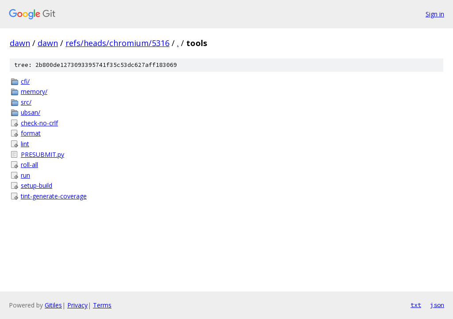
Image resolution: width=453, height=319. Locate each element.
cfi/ (25, 81)
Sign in (435, 14)
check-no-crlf (39, 123)
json (437, 305)
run (25, 175)
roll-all (29, 164)
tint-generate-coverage (54, 196)
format (31, 133)
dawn (20, 43)
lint (25, 144)
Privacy (77, 305)
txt (416, 305)
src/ (26, 102)
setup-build (36, 185)
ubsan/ (30, 112)
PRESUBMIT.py (42, 154)
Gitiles (53, 305)
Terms (102, 305)
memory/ (34, 91)
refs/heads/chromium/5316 (117, 43)
